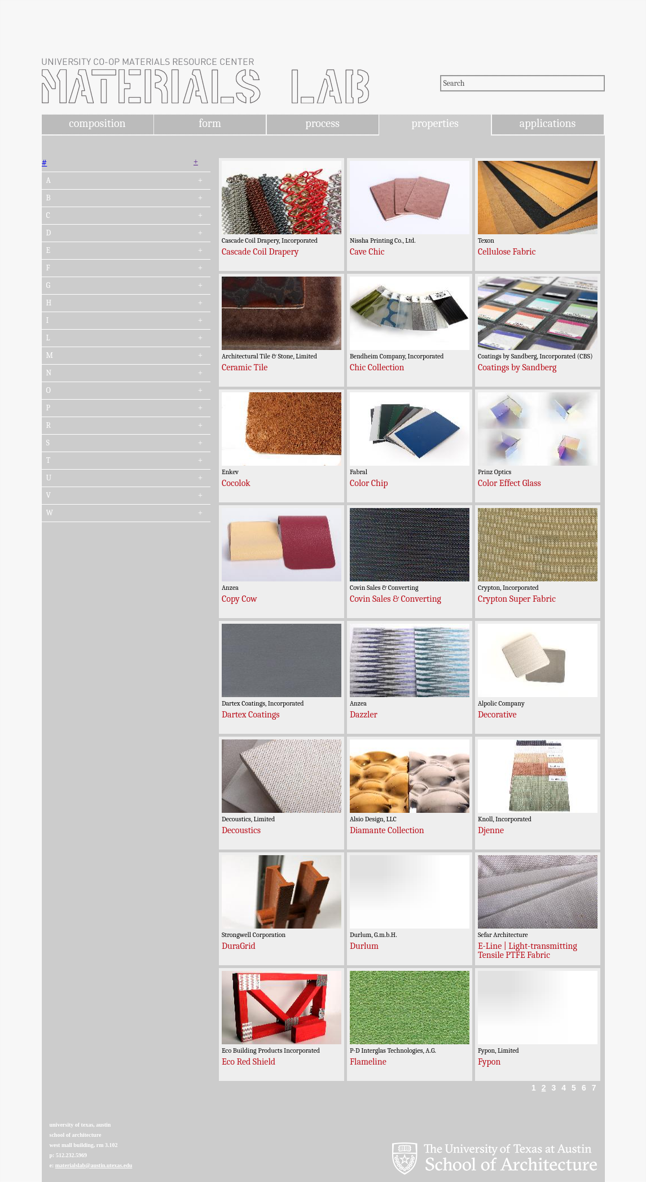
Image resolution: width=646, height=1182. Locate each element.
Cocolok (236, 483)
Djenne (491, 830)
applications (548, 123)
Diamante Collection (387, 830)
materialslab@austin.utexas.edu (94, 1165)
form (210, 123)
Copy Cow (239, 599)
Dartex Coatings (251, 715)
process (322, 123)
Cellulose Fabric (507, 252)
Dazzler (363, 715)
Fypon (489, 1062)
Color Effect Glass (509, 483)
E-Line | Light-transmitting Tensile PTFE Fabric (527, 950)
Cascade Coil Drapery (260, 252)
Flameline (368, 1062)
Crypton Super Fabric (517, 599)
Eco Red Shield (248, 1062)
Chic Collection (377, 367)
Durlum (364, 946)
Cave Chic (367, 252)
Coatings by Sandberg (517, 367)
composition (97, 123)
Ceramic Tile (244, 367)
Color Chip (369, 483)
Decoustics (241, 830)
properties (434, 123)
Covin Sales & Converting (395, 599)
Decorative (497, 715)
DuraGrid (239, 946)
